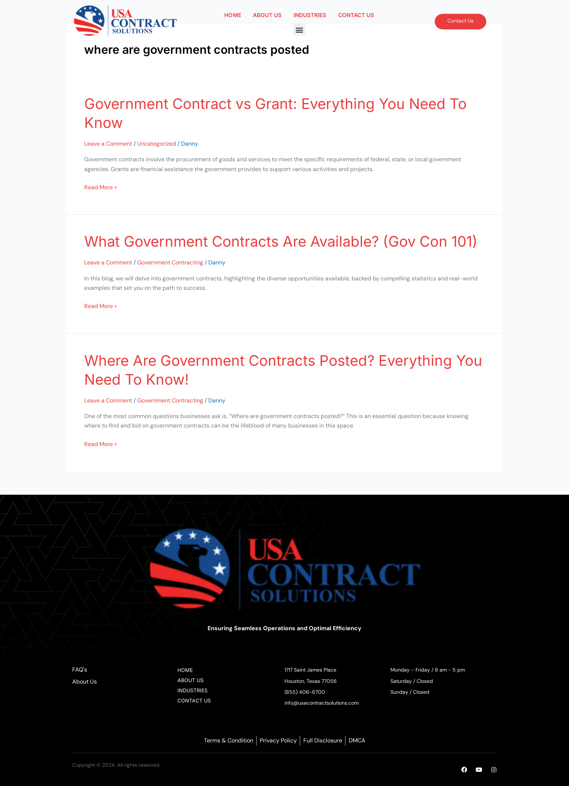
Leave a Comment (108, 143)
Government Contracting (170, 262)
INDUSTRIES (310, 15)
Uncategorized (156, 143)
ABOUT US (267, 15)
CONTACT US (356, 15)
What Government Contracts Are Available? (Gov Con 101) (281, 241)
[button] (299, 30)
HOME (232, 15)
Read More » (100, 187)
